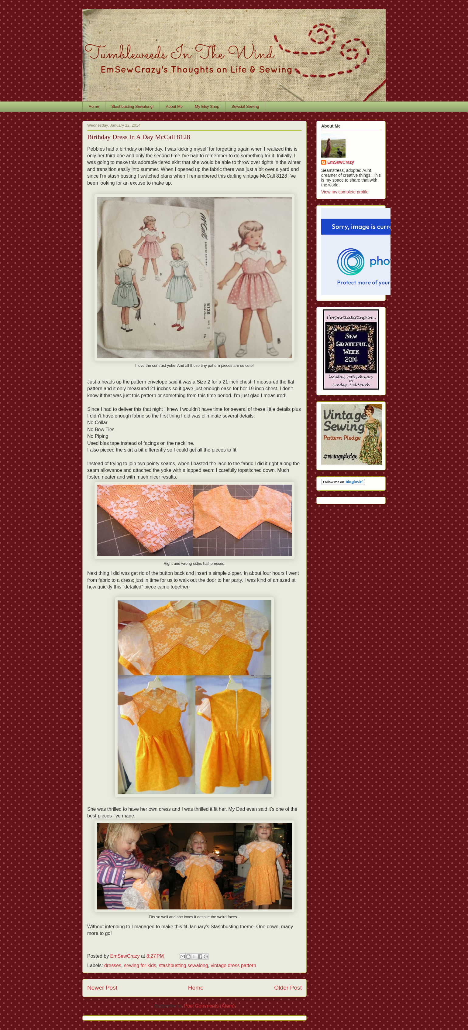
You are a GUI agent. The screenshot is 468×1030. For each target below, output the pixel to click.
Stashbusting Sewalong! (132, 106)
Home (94, 106)
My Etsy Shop (207, 106)
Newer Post (102, 987)
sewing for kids (140, 965)
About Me (174, 106)
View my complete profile (344, 191)
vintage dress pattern (233, 965)
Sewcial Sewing (245, 106)
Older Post (288, 987)
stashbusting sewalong (183, 965)
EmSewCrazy (340, 162)
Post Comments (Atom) (209, 1005)
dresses (112, 965)
